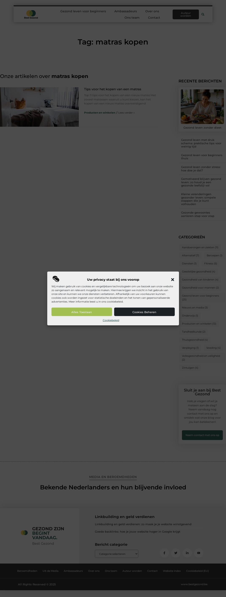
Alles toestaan (81, 312)
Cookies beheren (144, 312)
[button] (173, 280)
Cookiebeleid (111, 320)
